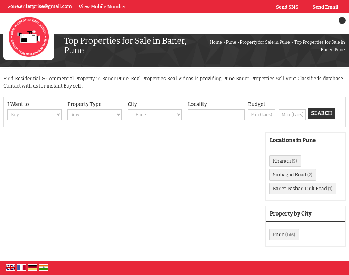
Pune (231, 42)
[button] (102, 7)
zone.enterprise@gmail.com (40, 6)
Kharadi (282, 161)
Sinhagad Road (289, 175)
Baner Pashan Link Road (300, 189)
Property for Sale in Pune (265, 42)
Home (216, 42)
